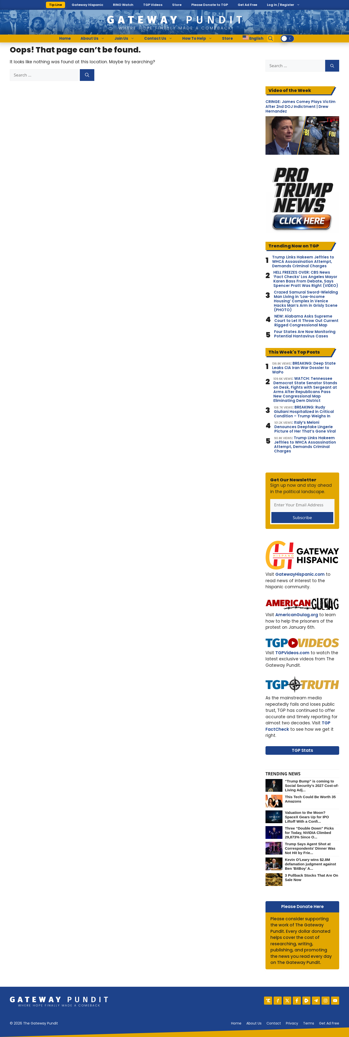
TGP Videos (152, 4)
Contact (273, 1023)
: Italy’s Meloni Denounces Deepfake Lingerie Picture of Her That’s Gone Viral (305, 427)
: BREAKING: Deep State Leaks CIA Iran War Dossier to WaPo (304, 367)
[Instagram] (325, 1001)
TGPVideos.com (292, 653)
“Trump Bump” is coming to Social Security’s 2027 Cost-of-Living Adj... (312, 785)
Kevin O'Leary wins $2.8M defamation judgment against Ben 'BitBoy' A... (310, 864)
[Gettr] (278, 1001)
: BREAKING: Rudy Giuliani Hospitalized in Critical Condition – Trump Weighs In (304, 411)
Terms (308, 1023)
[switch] (287, 38)
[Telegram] (316, 1001)
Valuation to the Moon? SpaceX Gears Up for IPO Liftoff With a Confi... (307, 816)
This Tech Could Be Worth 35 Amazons (310, 799)
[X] (287, 1001)
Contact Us (160, 38)
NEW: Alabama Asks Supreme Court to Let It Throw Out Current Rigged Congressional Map (306, 320)
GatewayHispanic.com (300, 574)
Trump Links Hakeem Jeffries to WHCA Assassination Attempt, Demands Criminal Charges (303, 261)
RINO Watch (123, 4)
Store (176, 4)
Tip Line (55, 4)
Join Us (126, 38)
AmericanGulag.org (296, 615)
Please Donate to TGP (209, 4)
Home (65, 38)
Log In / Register (280, 4)
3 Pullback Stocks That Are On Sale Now (311, 877)
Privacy (292, 1023)
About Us (95, 38)
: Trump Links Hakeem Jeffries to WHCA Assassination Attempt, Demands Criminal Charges (305, 444)
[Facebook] (297, 1001)
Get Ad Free (247, 4)
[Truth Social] (268, 1001)
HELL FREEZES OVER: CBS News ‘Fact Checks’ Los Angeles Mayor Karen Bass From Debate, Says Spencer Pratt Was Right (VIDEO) (305, 279)
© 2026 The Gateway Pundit (34, 1023)
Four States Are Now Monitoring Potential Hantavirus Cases (304, 334)
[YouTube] (335, 1001)
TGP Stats (302, 750)
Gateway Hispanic (87, 4)
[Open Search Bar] (270, 38)
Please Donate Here (302, 906)
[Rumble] (306, 1001)
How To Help (199, 38)
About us (254, 1023)
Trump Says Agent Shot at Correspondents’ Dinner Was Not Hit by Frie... (310, 848)
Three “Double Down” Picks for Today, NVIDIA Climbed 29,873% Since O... (309, 832)
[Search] (87, 75)
